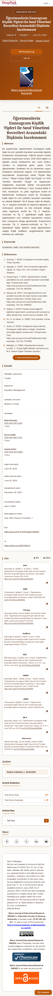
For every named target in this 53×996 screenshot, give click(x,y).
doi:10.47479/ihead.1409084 (14, 600)
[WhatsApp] (17, 841)
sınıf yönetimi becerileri (29, 247)
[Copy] (47, 583)
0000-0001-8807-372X (13, 438)
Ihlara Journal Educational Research (26, 92)
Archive (6, 761)
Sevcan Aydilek (26, 40)
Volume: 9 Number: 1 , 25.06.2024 (21, 772)
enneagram (7, 247)
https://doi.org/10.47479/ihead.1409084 (21, 532)
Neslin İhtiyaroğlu (10, 40)
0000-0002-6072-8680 (13, 452)
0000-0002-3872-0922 (13, 423)
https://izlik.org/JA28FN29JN (17, 545)
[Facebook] (7, 841)
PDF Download (26, 52)
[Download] (46, 821)
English (46, 3)
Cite (26, 58)
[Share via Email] (46, 841)
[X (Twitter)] (26, 841)
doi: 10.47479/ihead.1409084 (29, 665)
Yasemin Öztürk (42, 40)
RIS (36, 558)
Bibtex (47, 558)
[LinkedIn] (36, 841)
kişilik (15, 247)
